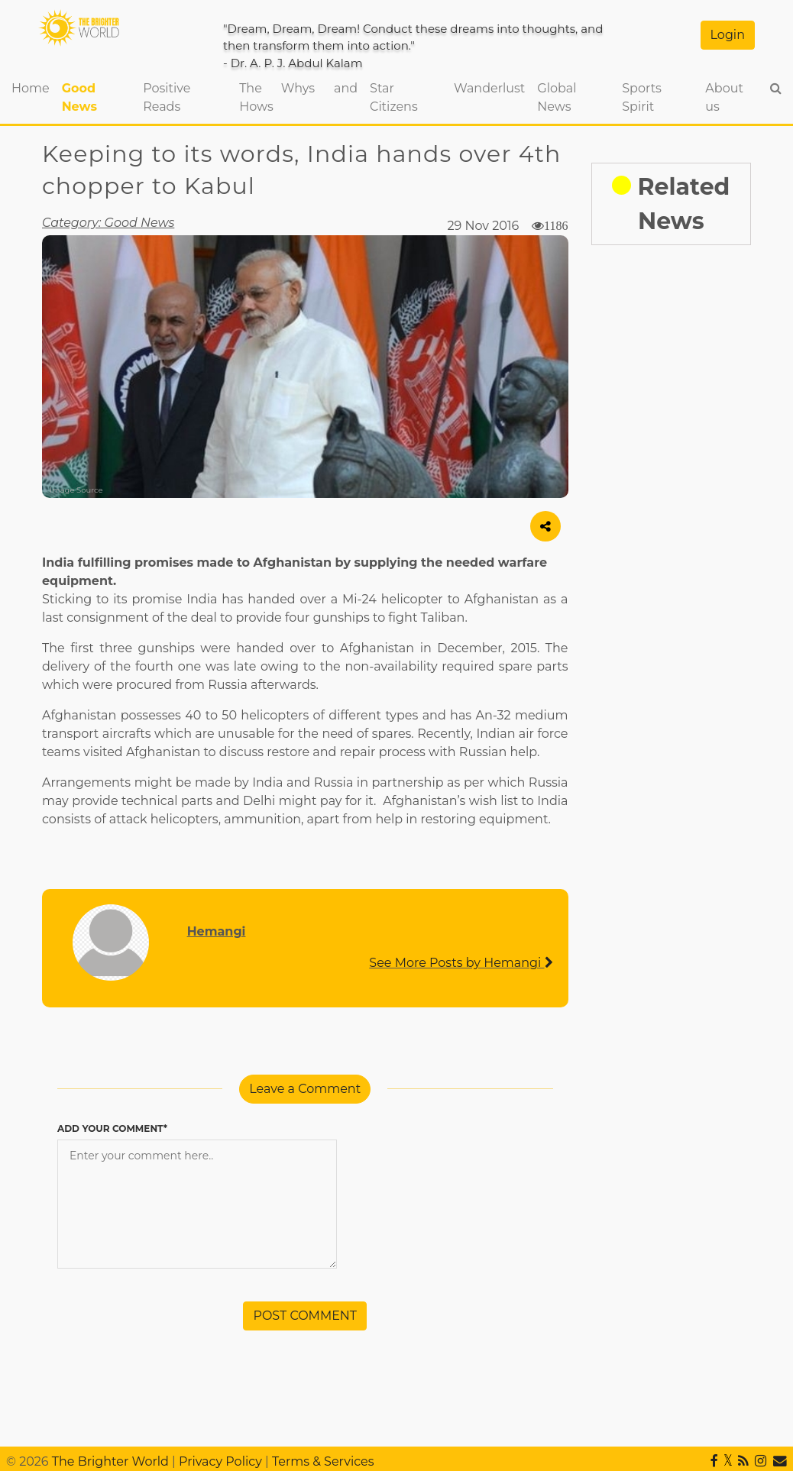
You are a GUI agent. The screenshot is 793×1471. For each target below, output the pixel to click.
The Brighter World (110, 1461)
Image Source (76, 490)
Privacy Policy (220, 1461)
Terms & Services (323, 1461)
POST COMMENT (305, 1315)
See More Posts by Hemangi (460, 962)
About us (724, 97)
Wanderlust (489, 88)
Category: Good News (108, 222)
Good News (79, 97)
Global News (556, 97)
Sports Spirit (642, 97)
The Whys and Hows (298, 97)
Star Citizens (394, 97)
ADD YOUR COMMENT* (112, 1128)
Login (727, 34)
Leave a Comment (305, 1088)
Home (33, 87)
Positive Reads (166, 97)
